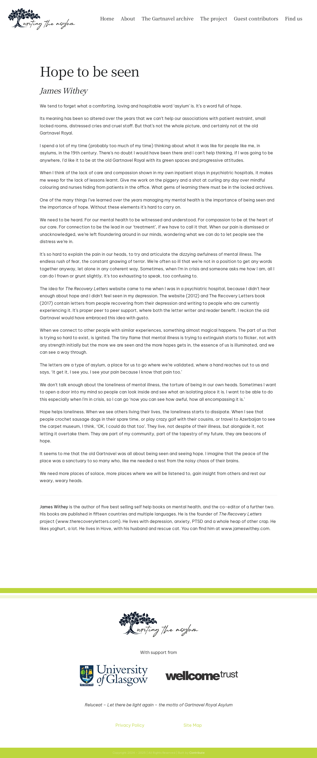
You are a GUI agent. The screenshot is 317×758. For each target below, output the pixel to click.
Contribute (197, 753)
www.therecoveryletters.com (88, 521)
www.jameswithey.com (245, 528)
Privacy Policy (129, 725)
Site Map (193, 725)
